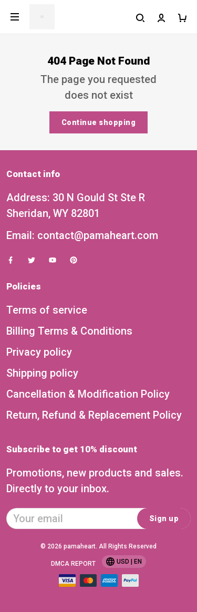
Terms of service (46, 310)
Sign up (164, 518)
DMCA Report (73, 563)
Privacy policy (39, 352)
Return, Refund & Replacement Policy (94, 415)
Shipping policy (42, 373)
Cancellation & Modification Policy (88, 394)
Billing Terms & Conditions (69, 331)
